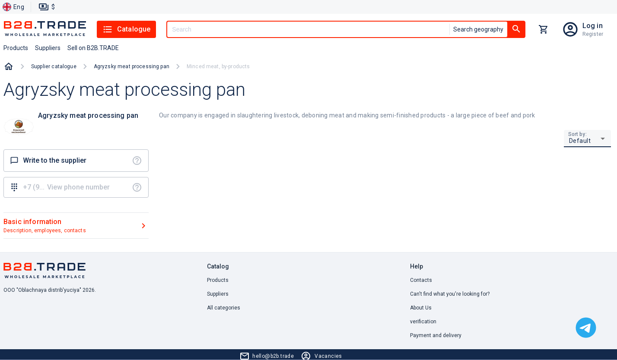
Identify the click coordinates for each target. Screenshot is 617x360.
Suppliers (218, 294)
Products (218, 280)
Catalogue (126, 29)
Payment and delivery (435, 335)
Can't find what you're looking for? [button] (450, 294)
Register (592, 34)
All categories (223, 308)
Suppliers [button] (47, 48)
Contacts (421, 280)
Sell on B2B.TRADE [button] (93, 48)
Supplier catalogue (53, 66)
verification (423, 322)
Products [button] (15, 48)
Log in (592, 26)
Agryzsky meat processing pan (131, 66)
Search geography (478, 29)
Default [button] (580, 140)
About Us (421, 308)
